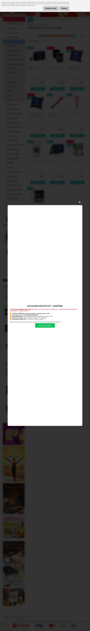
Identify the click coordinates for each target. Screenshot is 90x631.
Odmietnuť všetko (50, 8)
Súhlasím (64, 8)
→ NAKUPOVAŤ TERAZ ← (45, 325)
